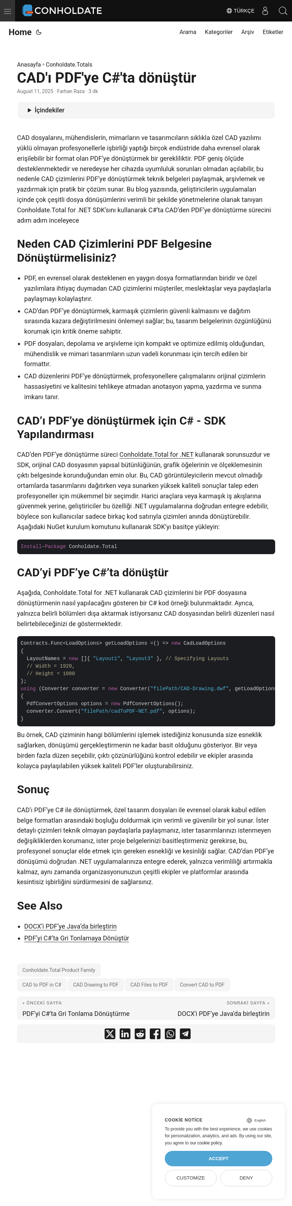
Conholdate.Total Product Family (59, 970)
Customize (191, 1178)
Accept (219, 1158)
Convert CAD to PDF (202, 985)
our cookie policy (206, 1143)
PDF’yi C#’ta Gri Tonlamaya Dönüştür (76, 938)
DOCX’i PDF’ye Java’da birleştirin (70, 926)
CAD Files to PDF (149, 985)
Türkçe (240, 11)
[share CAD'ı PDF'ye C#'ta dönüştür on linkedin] (125, 1035)
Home (20, 32)
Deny (246, 1178)
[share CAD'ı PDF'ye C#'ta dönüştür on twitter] (110, 1035)
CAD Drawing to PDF (96, 985)
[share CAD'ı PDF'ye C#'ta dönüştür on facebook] (155, 1035)
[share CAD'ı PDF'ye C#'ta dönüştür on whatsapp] (170, 1035)
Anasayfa (29, 64)
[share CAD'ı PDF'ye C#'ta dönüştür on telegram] (185, 1035)
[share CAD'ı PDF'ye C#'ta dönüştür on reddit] (140, 1035)
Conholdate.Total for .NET (156, 454)
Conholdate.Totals (69, 64)
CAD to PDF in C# (42, 985)
